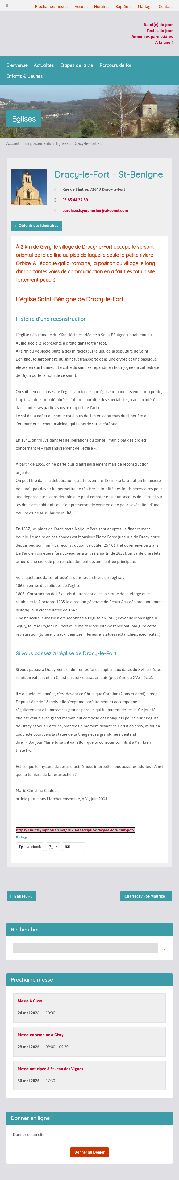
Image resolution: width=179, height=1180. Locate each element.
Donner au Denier (89, 1152)
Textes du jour (160, 30)
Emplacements (37, 143)
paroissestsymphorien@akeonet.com (95, 210)
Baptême (123, 6)
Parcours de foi (115, 65)
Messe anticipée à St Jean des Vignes (50, 1068)
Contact (166, 6)
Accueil (81, 6)
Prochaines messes (51, 6)
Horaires (101, 6)
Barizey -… (21, 896)
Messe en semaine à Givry (41, 1035)
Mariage (145, 6)
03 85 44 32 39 (75, 200)
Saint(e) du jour (158, 24)
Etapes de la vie (76, 65)
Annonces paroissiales (152, 36)
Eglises (24, 118)
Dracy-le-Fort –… (87, 143)
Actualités (44, 65)
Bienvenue (17, 65)
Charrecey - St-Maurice (146, 896)
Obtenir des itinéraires (36, 225)
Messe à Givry (30, 1001)
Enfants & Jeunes (24, 76)
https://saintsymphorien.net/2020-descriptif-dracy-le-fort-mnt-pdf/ (75, 830)
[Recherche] (85, 948)
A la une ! (164, 42)
